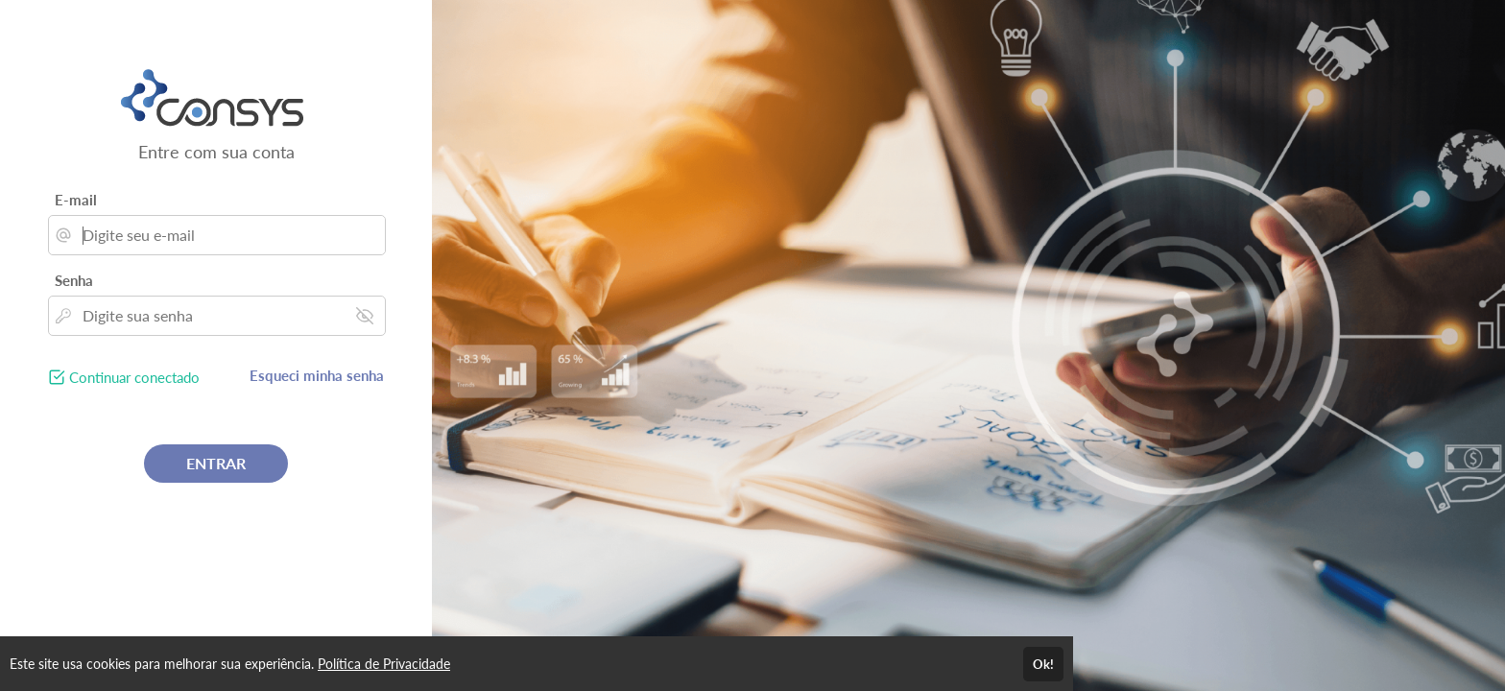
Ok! (1043, 664)
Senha (74, 280)
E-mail (76, 199)
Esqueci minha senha (317, 375)
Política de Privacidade (384, 663)
